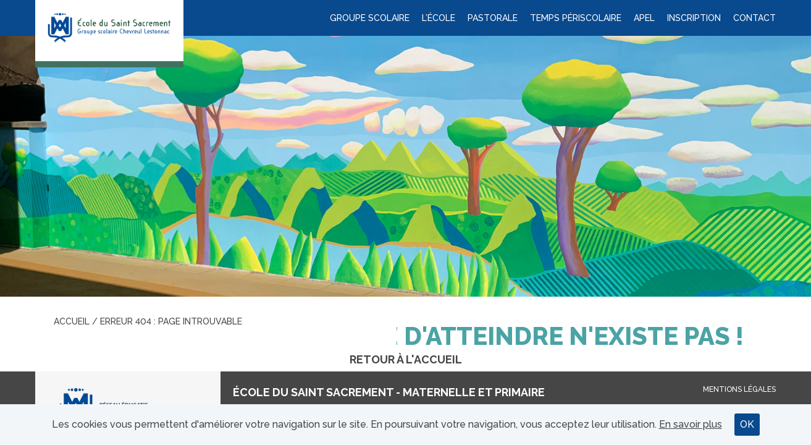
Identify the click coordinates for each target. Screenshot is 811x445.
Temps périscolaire (575, 18)
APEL (644, 18)
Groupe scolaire (370, 18)
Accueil (72, 321)
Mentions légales (739, 389)
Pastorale (493, 18)
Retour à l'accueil (406, 359)
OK (747, 424)
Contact (754, 18)
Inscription (694, 18)
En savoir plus (690, 424)
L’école (438, 18)
